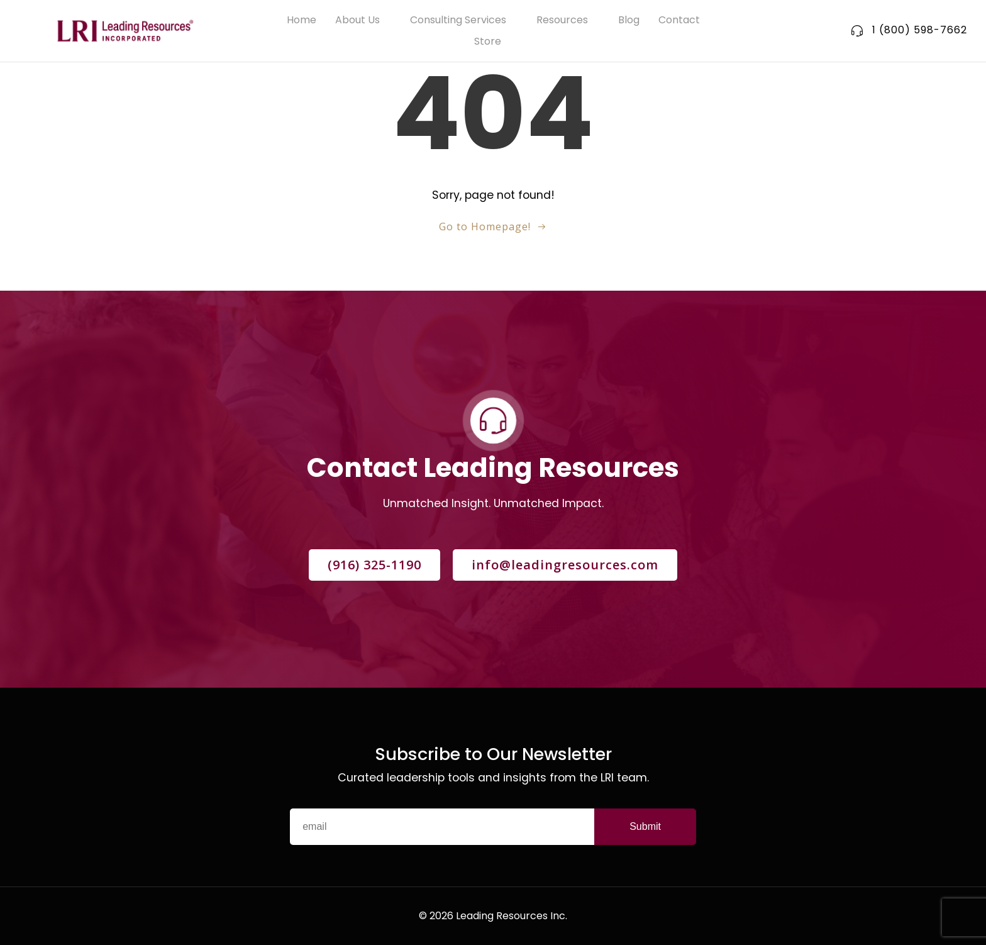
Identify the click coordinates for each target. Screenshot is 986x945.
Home (301, 20)
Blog (629, 20)
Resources (567, 20)
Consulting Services (464, 20)
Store (493, 41)
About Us (363, 20)
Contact (679, 20)
